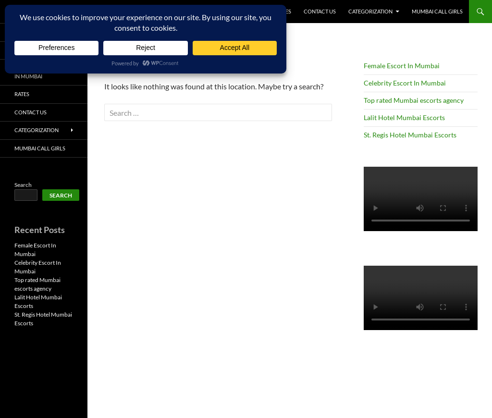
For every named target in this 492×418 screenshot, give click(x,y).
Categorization (370, 11)
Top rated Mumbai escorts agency (414, 100)
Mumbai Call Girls (437, 11)
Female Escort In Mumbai (402, 65)
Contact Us (320, 11)
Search (23, 184)
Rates (21, 94)
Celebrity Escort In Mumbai (405, 83)
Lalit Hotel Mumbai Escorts (404, 117)
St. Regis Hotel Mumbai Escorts (410, 135)
